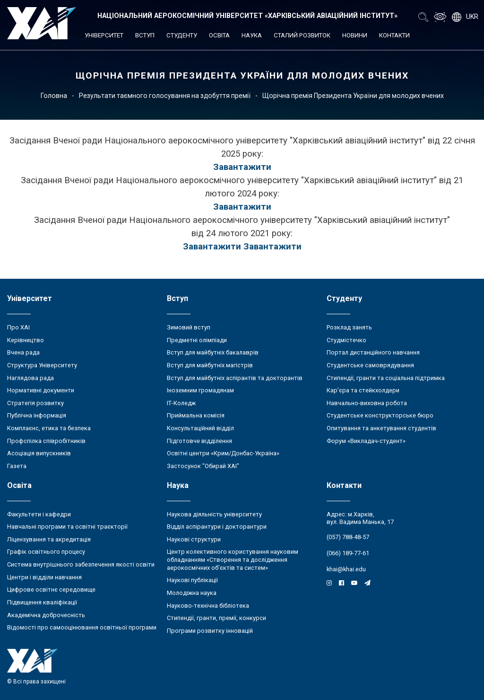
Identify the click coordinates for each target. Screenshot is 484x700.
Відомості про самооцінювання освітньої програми (81, 627)
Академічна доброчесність (46, 615)
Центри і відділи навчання (44, 577)
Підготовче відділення (199, 440)
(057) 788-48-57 (348, 537)
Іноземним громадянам (200, 390)
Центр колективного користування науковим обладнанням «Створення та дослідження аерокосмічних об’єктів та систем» (232, 559)
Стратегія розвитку (35, 403)
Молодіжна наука (191, 592)
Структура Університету (42, 365)
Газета (16, 466)
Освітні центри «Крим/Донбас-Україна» (223, 453)
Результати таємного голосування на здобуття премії (165, 95)
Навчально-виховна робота (367, 403)
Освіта (219, 35)
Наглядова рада (30, 377)
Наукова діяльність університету (214, 514)
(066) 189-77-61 (348, 553)
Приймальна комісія (196, 415)
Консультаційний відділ (200, 428)
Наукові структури (194, 539)
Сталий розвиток (302, 35)
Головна (54, 95)
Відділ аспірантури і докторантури (217, 526)
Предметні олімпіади (197, 340)
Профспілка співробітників (46, 440)
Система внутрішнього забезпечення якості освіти (81, 564)
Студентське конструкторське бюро (380, 415)
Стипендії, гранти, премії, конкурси (216, 617)
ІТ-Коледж (181, 403)
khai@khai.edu (346, 569)
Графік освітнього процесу (46, 551)
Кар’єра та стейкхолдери (363, 390)
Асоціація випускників (39, 453)
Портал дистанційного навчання (373, 352)
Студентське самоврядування (370, 365)
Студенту (181, 35)
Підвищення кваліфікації (42, 602)
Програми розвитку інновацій (210, 630)
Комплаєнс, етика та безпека (49, 428)
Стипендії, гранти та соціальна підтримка (386, 377)
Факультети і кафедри (39, 514)
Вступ (145, 35)
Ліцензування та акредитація (49, 539)
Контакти (394, 35)
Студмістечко (346, 340)
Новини (354, 35)
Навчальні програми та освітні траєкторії (67, 526)
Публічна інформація (36, 415)
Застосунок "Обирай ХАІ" (203, 466)
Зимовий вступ (188, 327)
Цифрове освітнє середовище (51, 589)
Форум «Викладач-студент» (366, 440)
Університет (104, 35)
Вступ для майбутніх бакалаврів (213, 352)
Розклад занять (349, 327)
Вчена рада (23, 352)
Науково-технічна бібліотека (208, 605)
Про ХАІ (18, 327)
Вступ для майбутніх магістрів (210, 365)
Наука (252, 35)
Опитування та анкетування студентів (381, 428)
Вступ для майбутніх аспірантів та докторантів (234, 377)
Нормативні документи (40, 390)
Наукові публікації (192, 580)
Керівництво (25, 340)
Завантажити (242, 167)
